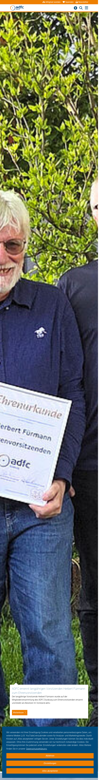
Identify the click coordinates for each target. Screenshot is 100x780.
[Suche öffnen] (81, 8)
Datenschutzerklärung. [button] (36, 749)
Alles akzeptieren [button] (50, 771)
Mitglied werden (51, 2)
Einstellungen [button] (50, 763)
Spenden (68, 2)
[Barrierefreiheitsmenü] (75, 8)
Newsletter (82, 2)
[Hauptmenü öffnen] (86, 8)
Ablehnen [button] (50, 755)
